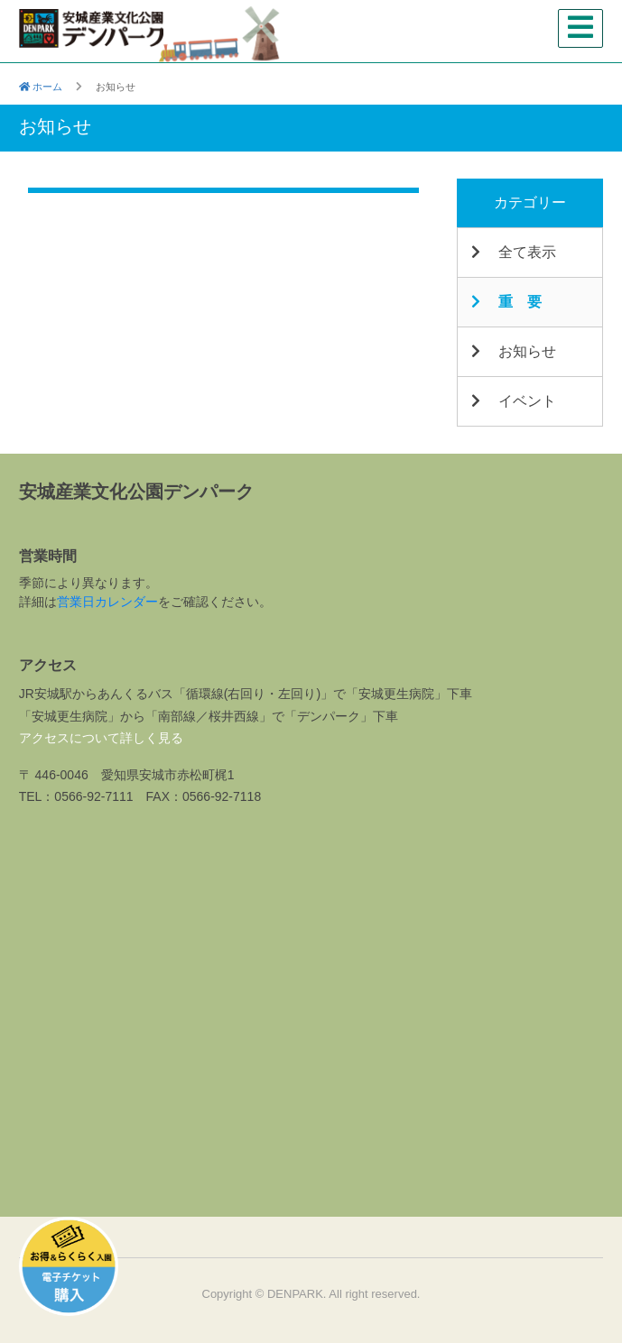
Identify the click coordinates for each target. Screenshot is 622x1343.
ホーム (40, 86)
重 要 (506, 301)
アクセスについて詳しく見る (101, 738)
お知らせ (513, 351)
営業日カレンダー (107, 601)
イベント (513, 401)
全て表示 (513, 252)
